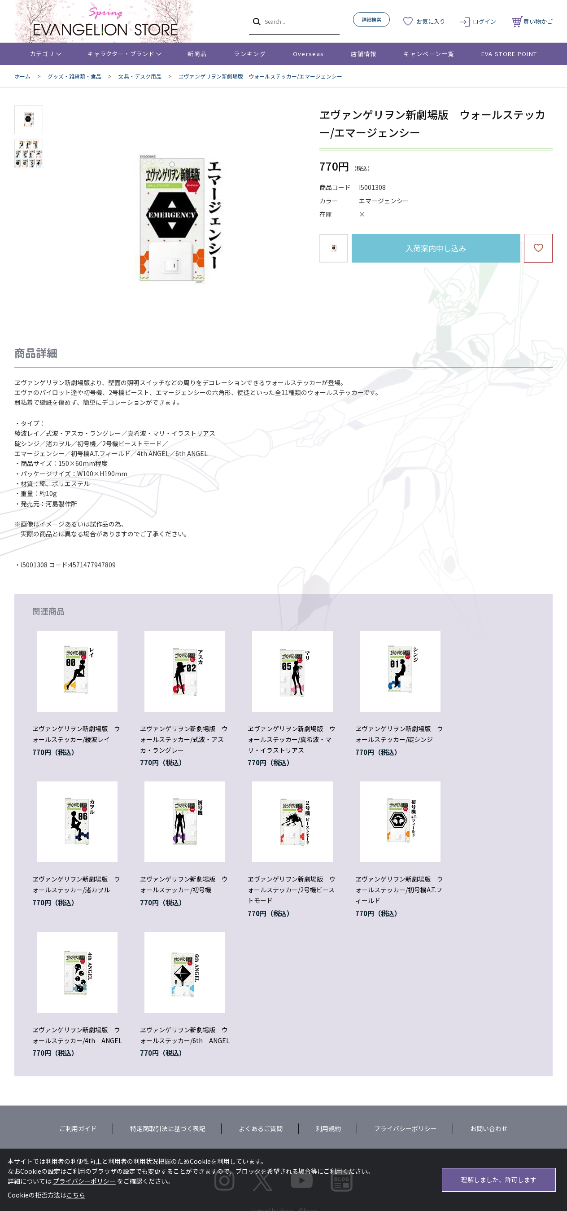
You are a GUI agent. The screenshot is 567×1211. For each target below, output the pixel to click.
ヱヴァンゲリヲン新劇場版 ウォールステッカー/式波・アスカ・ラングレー (184, 739)
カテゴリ (42, 53)
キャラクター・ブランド (120, 53)
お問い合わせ (489, 1128)
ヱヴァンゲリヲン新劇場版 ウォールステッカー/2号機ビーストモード (292, 889)
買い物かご (532, 21)
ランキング (250, 53)
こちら (75, 1194)
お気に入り (430, 21)
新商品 (197, 53)
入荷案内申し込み (436, 248)
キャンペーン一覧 (428, 53)
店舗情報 (363, 53)
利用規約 (328, 1128)
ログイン (484, 21)
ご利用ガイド (78, 1128)
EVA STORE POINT (509, 53)
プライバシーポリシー (405, 1128)
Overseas (308, 53)
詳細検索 (371, 19)
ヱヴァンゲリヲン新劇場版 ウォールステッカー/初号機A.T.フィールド (399, 889)
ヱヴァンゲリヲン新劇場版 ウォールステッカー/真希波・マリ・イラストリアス (292, 739)
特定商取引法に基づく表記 (167, 1128)
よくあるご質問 (261, 1128)
